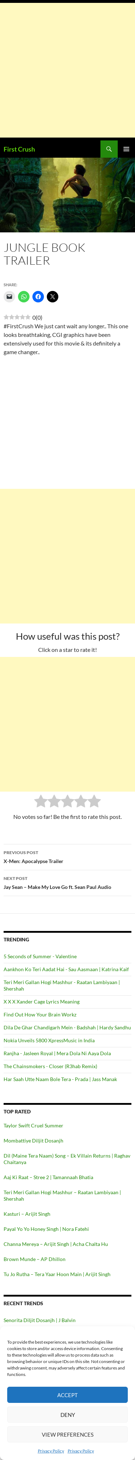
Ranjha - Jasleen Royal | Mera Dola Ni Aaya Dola (57, 1053)
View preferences (68, 1434)
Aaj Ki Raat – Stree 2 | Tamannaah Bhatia (48, 1177)
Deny (67, 1415)
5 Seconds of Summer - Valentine (40, 956)
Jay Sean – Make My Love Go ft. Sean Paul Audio (67, 882)
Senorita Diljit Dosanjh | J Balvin (40, 1320)
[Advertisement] (67, 70)
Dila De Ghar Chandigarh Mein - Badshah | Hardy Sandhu (67, 1027)
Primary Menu (126, 149)
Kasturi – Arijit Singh (27, 1214)
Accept (67, 1395)
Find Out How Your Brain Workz (40, 1014)
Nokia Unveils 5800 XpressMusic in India (49, 1040)
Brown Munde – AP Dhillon (35, 1259)
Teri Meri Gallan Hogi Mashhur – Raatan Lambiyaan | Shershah (62, 1195)
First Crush (19, 149)
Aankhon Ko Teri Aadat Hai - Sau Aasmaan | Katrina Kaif (66, 969)
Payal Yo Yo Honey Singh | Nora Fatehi (46, 1229)
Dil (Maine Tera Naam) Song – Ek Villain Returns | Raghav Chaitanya (67, 1159)
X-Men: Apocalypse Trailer (67, 856)
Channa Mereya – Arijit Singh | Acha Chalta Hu (56, 1244)
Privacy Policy (51, 1451)
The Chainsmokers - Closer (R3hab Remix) (50, 1066)
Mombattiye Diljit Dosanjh (33, 1140)
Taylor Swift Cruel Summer (33, 1125)
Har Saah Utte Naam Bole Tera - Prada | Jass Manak (60, 1079)
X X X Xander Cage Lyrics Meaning (42, 1001)
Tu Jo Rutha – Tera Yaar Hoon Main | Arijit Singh (57, 1274)
